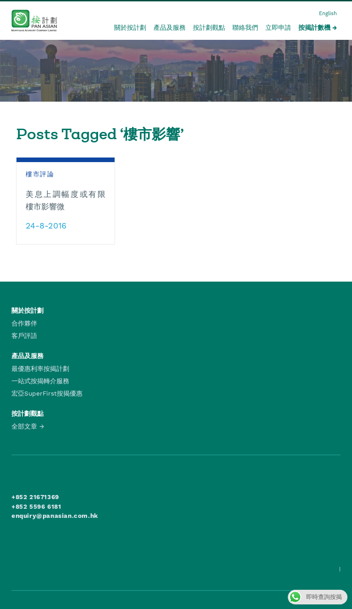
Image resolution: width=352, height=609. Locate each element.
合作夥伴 (24, 323)
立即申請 (278, 27)
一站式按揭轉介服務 (40, 381)
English (328, 13)
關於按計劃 (130, 27)
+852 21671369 (35, 496)
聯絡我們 (245, 27)
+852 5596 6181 (36, 506)
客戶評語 (24, 335)
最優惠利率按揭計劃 (40, 368)
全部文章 (24, 426)
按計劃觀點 (209, 27)
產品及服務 (170, 27)
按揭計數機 (314, 27)
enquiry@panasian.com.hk (54, 515)
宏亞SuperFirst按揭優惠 (46, 393)
